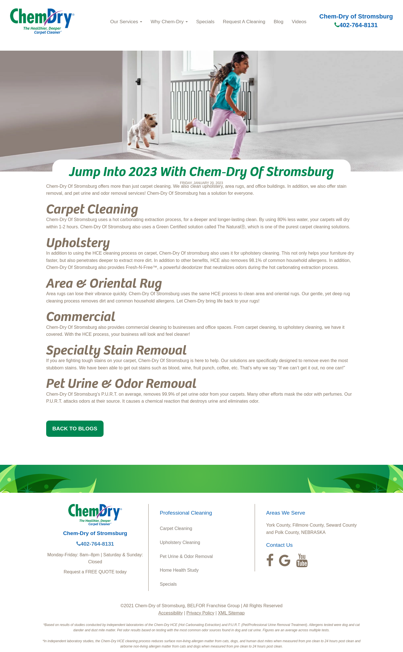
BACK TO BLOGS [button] (74, 428)
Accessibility (170, 613)
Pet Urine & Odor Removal (186, 556)
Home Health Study (179, 570)
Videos (299, 21)
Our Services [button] (126, 21)
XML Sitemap (231, 613)
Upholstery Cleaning (180, 542)
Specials (205, 21)
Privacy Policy (200, 613)
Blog (278, 21)
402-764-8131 (356, 25)
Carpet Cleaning (176, 528)
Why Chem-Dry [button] (169, 21)
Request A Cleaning (244, 21)
